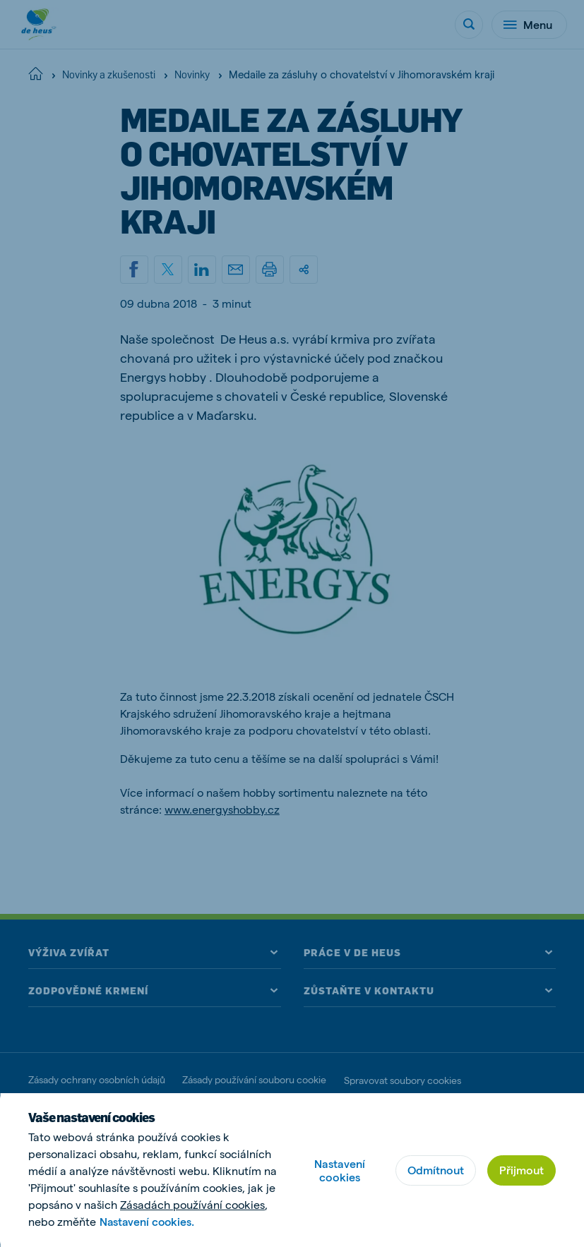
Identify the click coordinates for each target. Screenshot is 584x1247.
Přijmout (521, 1169)
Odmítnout (435, 1169)
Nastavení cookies (339, 1170)
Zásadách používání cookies (192, 1204)
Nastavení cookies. (148, 1221)
